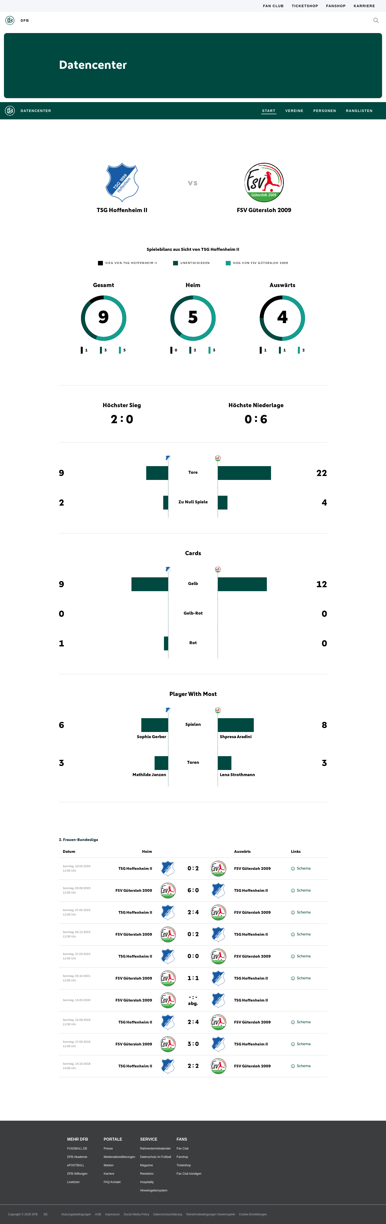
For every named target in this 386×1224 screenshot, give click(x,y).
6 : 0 (193, 891)
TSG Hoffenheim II (135, 869)
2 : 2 (193, 1066)
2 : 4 (193, 912)
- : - (193, 1000)
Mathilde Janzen (149, 775)
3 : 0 (193, 1044)
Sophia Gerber (151, 737)
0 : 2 (193, 869)
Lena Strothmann (237, 775)
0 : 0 (193, 956)
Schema (301, 868)
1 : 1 (193, 978)
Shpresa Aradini (236, 737)
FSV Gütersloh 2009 (252, 869)
